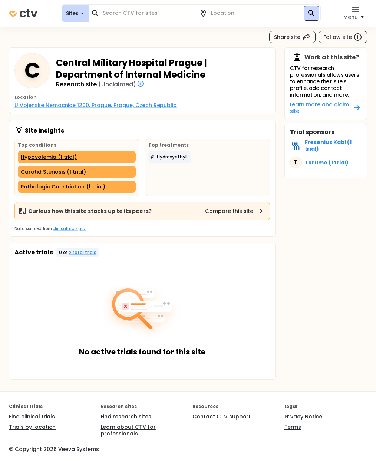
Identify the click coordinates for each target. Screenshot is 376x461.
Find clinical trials (32, 416)
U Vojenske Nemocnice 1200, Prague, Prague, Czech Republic (95, 105)
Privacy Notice (303, 416)
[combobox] (145, 13)
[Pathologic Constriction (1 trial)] (77, 186)
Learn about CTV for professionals (128, 430)
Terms (292, 427)
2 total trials (83, 252)
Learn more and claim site (326, 107)
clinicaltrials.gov (69, 228)
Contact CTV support (221, 416)
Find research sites (126, 416)
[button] (169, 157)
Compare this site (234, 211)
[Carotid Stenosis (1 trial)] (77, 171)
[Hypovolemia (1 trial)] (77, 157)
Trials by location (32, 427)
